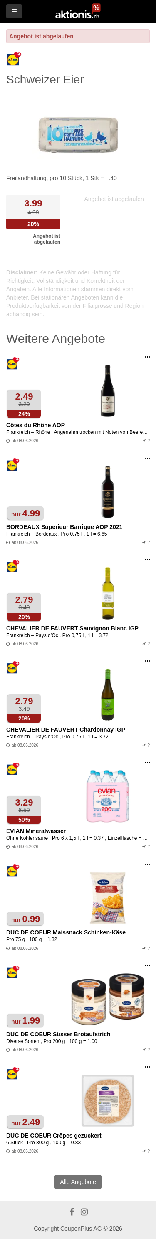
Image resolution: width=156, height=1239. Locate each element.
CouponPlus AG (81, 1228)
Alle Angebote (78, 1182)
